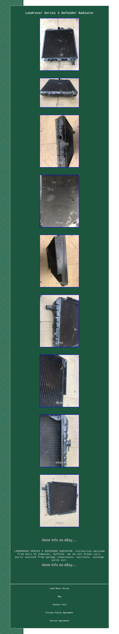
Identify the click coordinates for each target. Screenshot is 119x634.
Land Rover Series (59, 589)
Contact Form (59, 605)
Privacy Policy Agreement (59, 613)
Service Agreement (59, 621)
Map (59, 597)
